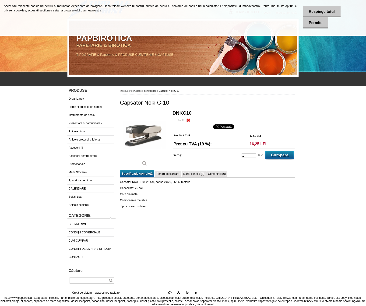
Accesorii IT (76, 147)
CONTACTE (76, 257)
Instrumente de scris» (82, 115)
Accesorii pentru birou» (83, 156)
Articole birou (77, 131)
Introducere (126, 91)
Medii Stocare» (78, 172)
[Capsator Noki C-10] (144, 140)
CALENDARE (77, 188)
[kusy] (249, 155)
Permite (316, 23)
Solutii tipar (75, 196)
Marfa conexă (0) (193, 174)
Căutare (76, 271)
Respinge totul (322, 12)
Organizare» (76, 98)
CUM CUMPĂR (78, 240)
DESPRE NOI (77, 224)
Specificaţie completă (137, 173)
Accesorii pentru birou (145, 91)
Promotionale (77, 164)
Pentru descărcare (167, 174)
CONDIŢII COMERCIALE (84, 232)
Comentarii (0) (217, 174)
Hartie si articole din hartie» (85, 107)
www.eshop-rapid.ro (107, 292)
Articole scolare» (79, 205)
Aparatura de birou (80, 180)
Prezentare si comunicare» (85, 123)
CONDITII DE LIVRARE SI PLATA (90, 248)
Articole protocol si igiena (84, 139)
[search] (110, 280)
